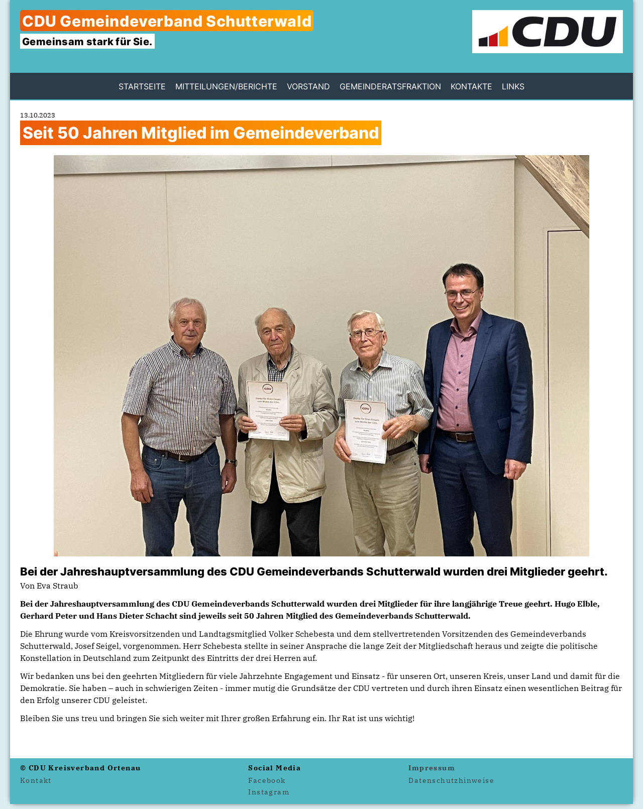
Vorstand (308, 86)
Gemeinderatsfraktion (390, 86)
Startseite (142, 86)
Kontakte (471, 86)
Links (513, 86)
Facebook (266, 780)
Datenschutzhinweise (451, 780)
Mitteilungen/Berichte (226, 86)
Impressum (431, 767)
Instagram (268, 791)
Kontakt (36, 780)
